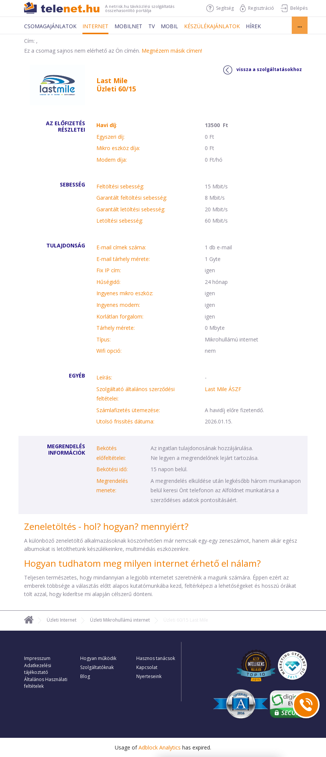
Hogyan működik (98, 658)
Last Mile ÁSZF (223, 389)
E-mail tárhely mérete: (123, 258)
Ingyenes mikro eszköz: (124, 293)
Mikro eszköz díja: (118, 148)
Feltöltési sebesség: (120, 186)
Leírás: (104, 377)
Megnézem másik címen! (172, 50)
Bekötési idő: (112, 469)
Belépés (294, 8)
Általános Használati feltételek (45, 682)
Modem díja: (111, 159)
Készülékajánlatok (212, 26)
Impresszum (37, 658)
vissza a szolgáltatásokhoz (262, 69)
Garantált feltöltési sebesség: (131, 197)
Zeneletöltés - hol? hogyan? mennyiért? (106, 526)
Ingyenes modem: (118, 304)
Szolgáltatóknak (97, 667)
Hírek (253, 26)
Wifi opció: (109, 350)
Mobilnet (128, 26)
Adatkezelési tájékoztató (37, 668)
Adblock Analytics (160, 747)
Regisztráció (257, 8)
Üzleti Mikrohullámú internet (120, 620)
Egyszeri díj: (110, 136)
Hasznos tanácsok (155, 658)
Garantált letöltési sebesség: (130, 209)
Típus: (103, 339)
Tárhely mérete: (115, 327)
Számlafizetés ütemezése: (128, 410)
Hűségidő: (108, 281)
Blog (85, 676)
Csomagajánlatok (50, 26)
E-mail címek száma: (121, 247)
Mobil (169, 26)
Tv (151, 26)
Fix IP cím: (108, 270)
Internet (95, 26)
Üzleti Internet (61, 620)
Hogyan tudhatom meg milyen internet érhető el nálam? (142, 563)
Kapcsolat (146, 667)
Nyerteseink (148, 676)
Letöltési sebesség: (119, 220)
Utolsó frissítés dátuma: (125, 421)
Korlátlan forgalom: (119, 316)
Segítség (220, 8)
